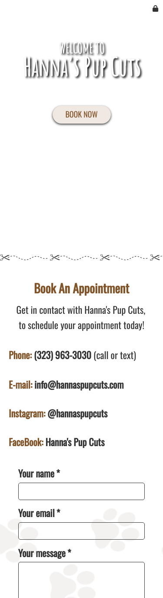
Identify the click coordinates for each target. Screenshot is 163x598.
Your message (44, 553)
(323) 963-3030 (62, 355)
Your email (39, 513)
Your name (39, 473)
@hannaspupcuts (77, 413)
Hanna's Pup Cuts (74, 442)
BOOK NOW (81, 114)
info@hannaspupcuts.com (78, 385)
